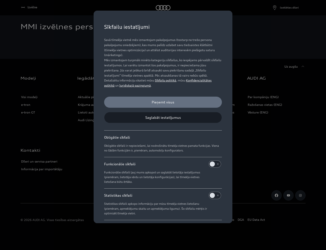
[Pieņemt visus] (163, 102)
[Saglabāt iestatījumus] (163, 117)
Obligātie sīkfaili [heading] (117, 137)
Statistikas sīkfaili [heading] (162, 195)
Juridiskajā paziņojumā (135, 85)
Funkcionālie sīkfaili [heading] (162, 164)
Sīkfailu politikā (165, 80)
